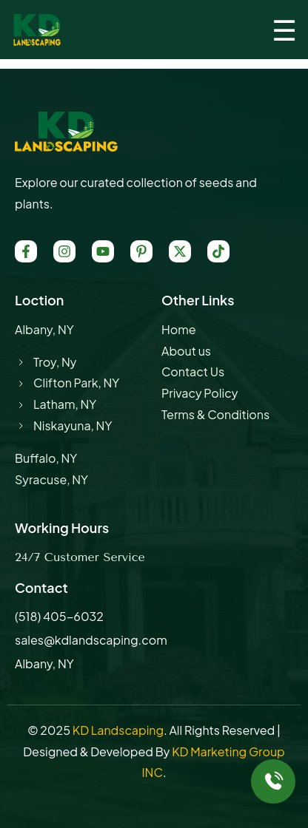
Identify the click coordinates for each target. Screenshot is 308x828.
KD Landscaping (118, 730)
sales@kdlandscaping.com (91, 640)
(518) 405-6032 (59, 616)
